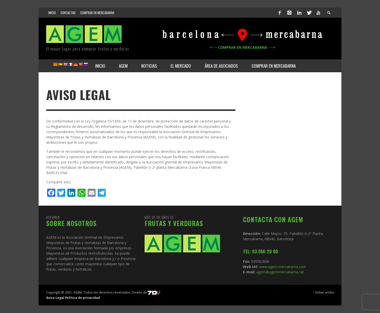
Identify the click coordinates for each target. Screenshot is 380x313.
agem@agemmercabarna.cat (279, 272)
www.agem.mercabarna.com (282, 266)
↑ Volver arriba (323, 292)
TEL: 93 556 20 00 (260, 251)
